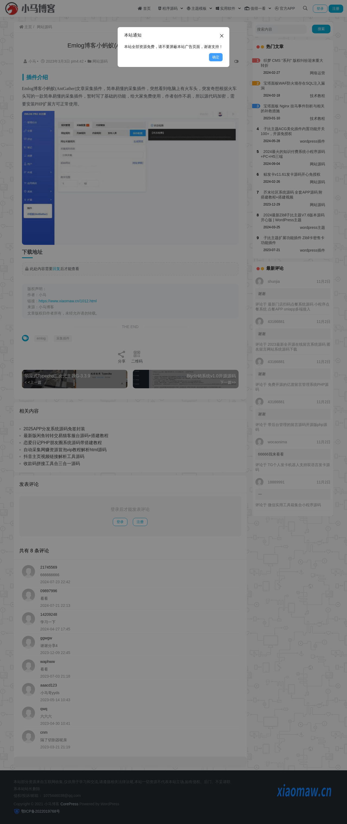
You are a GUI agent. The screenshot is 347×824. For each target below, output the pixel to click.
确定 (215, 57)
